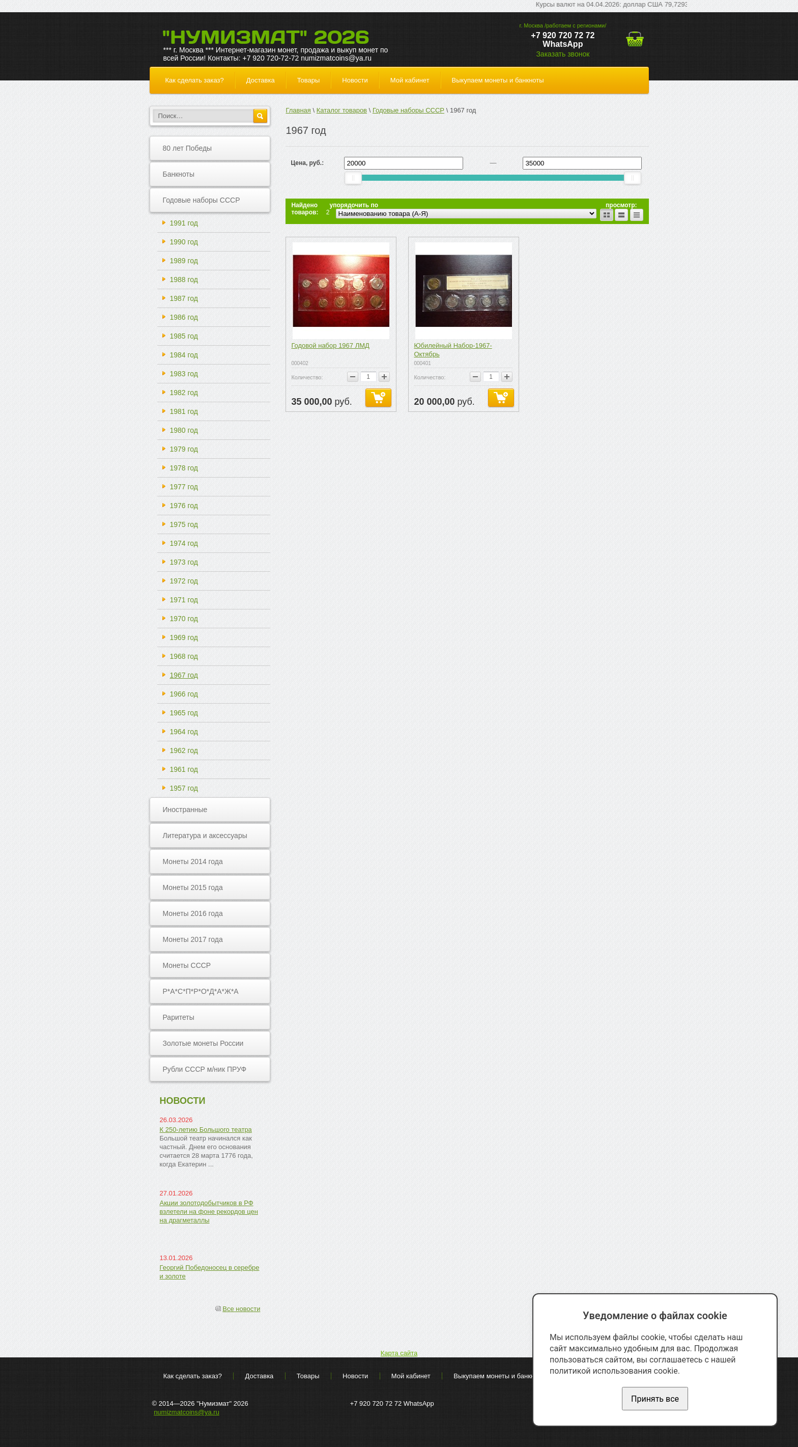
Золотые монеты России (203, 1043)
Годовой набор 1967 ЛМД (330, 345)
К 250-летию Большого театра (206, 1129)
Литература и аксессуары (205, 835)
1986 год (184, 317)
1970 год (184, 619)
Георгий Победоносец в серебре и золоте (210, 1272)
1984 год (184, 355)
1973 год (184, 562)
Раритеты (178, 1017)
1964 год (184, 732)
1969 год (184, 637)
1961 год (184, 769)
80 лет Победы (187, 148)
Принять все (655, 1399)
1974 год (184, 543)
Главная (298, 110)
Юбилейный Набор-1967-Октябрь (453, 350)
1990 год (184, 242)
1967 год (184, 675)
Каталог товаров (342, 110)
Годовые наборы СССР (201, 200)
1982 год (184, 392)
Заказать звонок (562, 54)
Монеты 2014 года (193, 861)
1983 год (184, 374)
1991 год (184, 223)
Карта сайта (399, 1353)
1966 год (184, 694)
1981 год (184, 411)
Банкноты (179, 174)
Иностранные (185, 809)
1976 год (184, 506)
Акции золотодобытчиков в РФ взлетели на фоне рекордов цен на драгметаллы (209, 1211)
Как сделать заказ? (194, 80)
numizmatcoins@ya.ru (186, 1412)
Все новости (241, 1309)
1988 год (184, 279)
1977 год (184, 487)
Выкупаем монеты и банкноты (498, 80)
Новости (354, 80)
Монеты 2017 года (193, 939)
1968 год (184, 656)
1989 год (184, 261)
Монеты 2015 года (193, 887)
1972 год (184, 581)
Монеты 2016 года (193, 913)
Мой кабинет (410, 80)
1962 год (184, 750)
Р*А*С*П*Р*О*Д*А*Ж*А (201, 991)
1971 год (184, 600)
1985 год (184, 336)
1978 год (184, 468)
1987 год (184, 298)
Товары (308, 80)
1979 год (184, 449)
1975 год (184, 524)
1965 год (184, 713)
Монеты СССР (187, 965)
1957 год (184, 788)
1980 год (184, 430)
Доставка (260, 80)
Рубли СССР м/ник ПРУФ (205, 1069)
